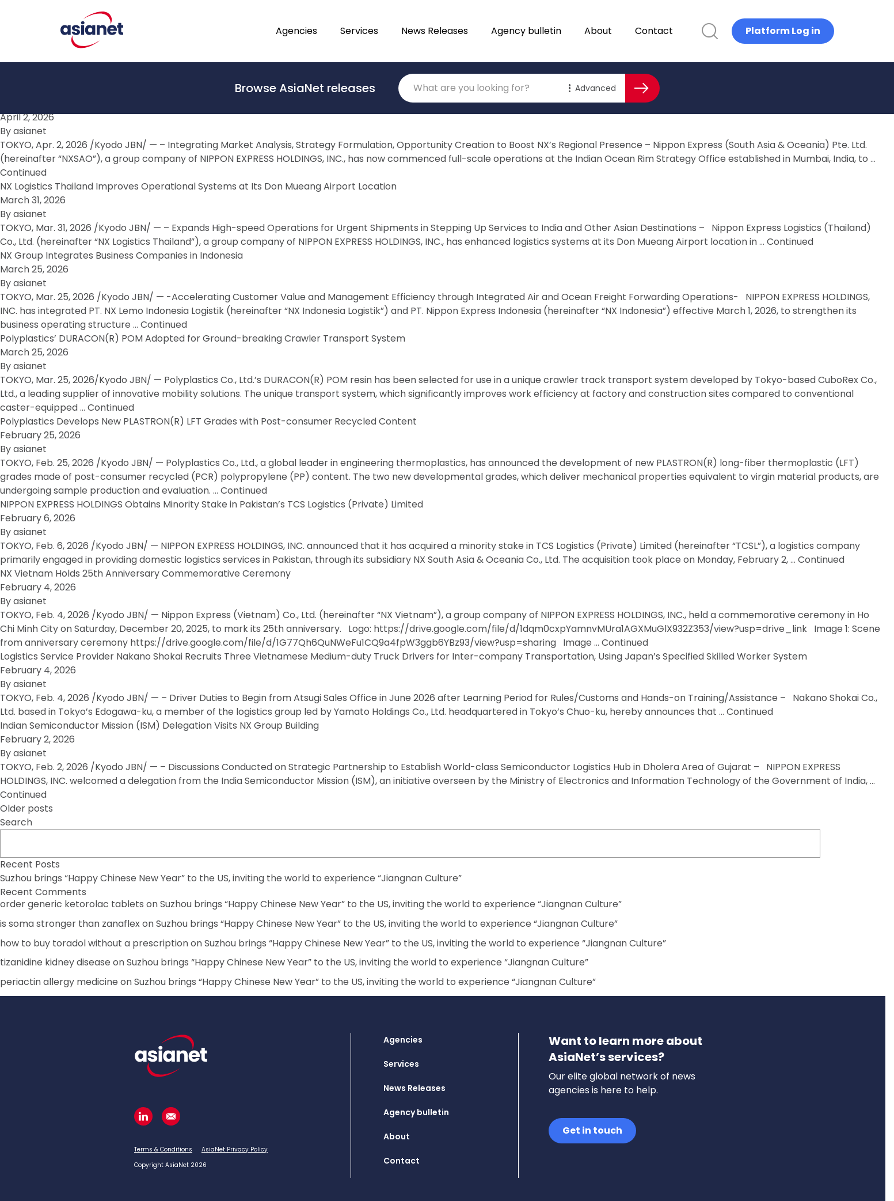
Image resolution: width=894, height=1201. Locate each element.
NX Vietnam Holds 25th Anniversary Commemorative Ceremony (145, 573)
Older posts (26, 808)
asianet (29, 131)
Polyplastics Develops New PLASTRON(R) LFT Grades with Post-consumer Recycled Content (208, 421)
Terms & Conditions (163, 1149)
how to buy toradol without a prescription (94, 943)
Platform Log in (782, 30)
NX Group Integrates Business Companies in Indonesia (121, 255)
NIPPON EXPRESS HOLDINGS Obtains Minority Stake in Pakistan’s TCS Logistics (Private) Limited (211, 504)
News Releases (464, 30)
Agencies (326, 30)
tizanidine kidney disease (55, 962)
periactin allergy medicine (59, 981)
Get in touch (592, 1130)
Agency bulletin (556, 30)
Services (389, 30)
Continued (23, 172)
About (628, 30)
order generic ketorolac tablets (72, 904)
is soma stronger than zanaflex (70, 923)
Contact (684, 30)
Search (16, 822)
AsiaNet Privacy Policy (234, 1149)
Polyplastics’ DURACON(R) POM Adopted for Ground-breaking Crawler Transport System (202, 338)
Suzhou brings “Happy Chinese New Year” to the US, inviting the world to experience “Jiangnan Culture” (231, 878)
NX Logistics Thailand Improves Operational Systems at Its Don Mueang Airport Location (198, 186)
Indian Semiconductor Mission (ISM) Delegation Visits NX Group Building (159, 725)
